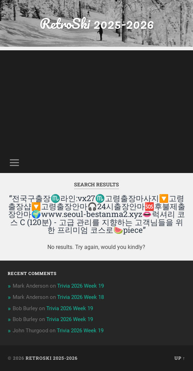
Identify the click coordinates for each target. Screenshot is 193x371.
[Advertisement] (96, 99)
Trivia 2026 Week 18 (80, 297)
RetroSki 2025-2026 (97, 23)
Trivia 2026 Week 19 (80, 286)
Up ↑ (179, 358)
